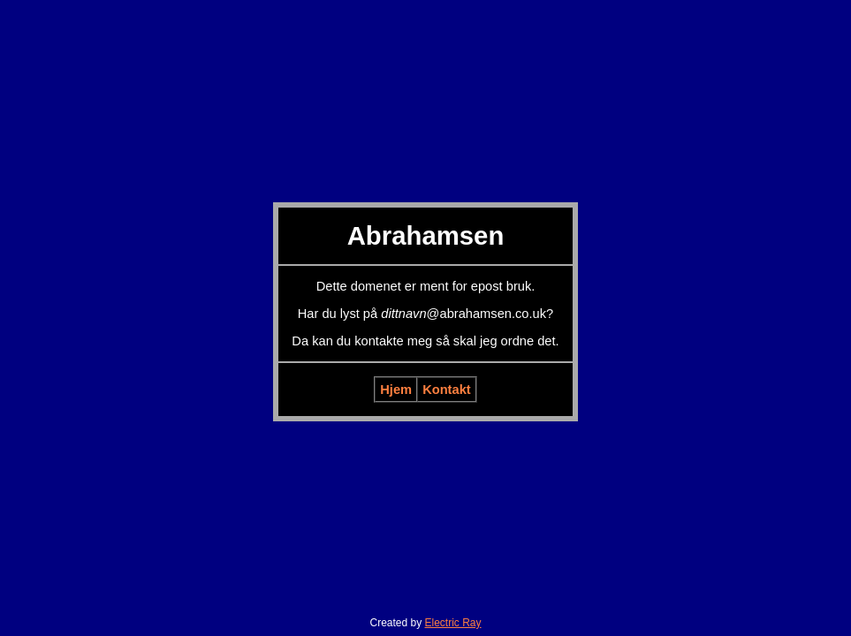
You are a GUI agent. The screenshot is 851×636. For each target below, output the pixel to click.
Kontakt (446, 389)
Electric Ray (453, 623)
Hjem (396, 389)
